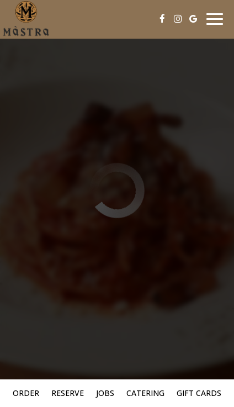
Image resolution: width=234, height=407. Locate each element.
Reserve (67, 393)
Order (26, 393)
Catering (145, 393)
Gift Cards (199, 393)
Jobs (105, 393)
